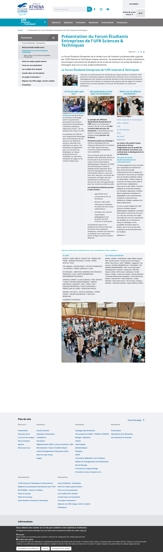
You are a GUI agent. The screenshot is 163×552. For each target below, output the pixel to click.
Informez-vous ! (24, 434)
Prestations (26, 85)
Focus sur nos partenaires (32, 65)
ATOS (119, 133)
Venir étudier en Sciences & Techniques (33, 500)
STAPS (77, 455)
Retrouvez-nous (24, 448)
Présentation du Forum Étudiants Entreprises (35, 51)
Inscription (41, 441)
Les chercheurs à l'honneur (121, 437)
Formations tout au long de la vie (88, 472)
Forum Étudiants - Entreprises (33, 43)
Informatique (80, 444)
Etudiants (68, 22)
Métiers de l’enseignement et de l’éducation (92, 462)
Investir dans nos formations (33, 73)
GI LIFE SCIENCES (123, 130)
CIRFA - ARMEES (123, 123)
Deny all (45, 549)
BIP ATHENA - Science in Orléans (30, 490)
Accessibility (133, 4)
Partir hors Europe (25, 497)
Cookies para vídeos (25, 540)
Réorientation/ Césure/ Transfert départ (52, 448)
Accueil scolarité (43, 430)
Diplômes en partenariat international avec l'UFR (37, 487)
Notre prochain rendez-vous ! (33, 47)
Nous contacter (24, 441)
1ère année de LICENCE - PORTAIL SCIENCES (92, 434)
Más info (83, 531)
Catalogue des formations (85, 430)
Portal (20, 30)
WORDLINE (121, 140)
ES (141, 13)
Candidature (41, 437)
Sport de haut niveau (45, 455)
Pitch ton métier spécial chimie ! (34, 61)
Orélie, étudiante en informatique (129, 120)
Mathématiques (81, 448)
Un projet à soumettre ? (31, 77)
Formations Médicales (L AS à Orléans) (90, 458)
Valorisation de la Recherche (122, 434)
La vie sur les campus (26, 437)
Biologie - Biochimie (82, 437)
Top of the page (134, 420)
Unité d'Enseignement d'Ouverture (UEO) (52, 451)
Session (21, 535)
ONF (118, 126)
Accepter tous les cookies (61, 549)
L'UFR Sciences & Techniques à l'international (35, 483)
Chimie (78, 441)
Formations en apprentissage (86, 468)
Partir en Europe (24, 493)
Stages (39, 458)
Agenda (21, 444)
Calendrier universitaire (46, 434)
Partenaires (122, 22)
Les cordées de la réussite (32, 69)
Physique (78, 451)
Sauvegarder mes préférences (28, 549)
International (107, 22)
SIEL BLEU (120, 136)
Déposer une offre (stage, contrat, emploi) (38, 81)
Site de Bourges (81, 465)
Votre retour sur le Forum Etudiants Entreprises (37, 56)
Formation (81, 22)
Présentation (23, 430)
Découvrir (56, 22)
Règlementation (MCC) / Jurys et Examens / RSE (55, 444)
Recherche (93, 22)
